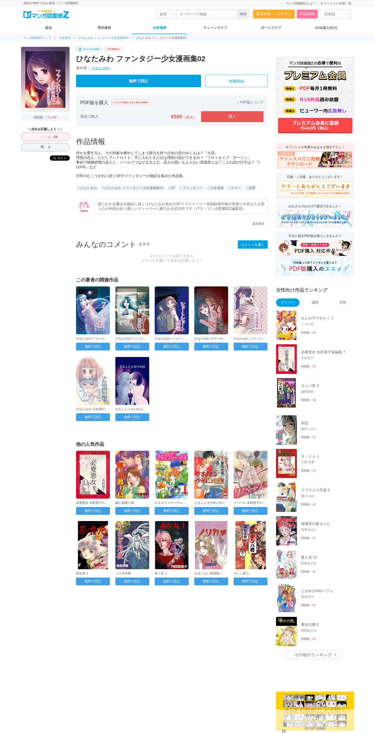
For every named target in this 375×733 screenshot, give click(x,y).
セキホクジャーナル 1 (170, 503)
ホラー (236, 188)
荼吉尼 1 (82, 573)
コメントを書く (253, 245)
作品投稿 (307, 14)
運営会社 (88, 699)
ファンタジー (193, 188)
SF (173, 188)
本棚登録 (236, 81)
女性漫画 (159, 28)
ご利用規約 (106, 699)
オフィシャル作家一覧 (336, 3)
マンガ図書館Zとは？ (301, 3)
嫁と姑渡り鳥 (124, 503)
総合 (48, 28)
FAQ (13, 699)
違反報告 (258, 223)
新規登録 (263, 14)
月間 (342, 302)
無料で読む (138, 81)
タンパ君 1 (241, 573)
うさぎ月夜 (123, 573)
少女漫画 (217, 188)
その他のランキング (313, 588)
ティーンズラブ (215, 28)
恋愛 (251, 188)
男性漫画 (104, 28)
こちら (311, 706)
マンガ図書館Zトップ (37, 37)
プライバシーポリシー (133, 699)
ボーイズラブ (271, 28)
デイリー (288, 302)
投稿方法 (27, 699)
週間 (315, 302)
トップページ (69, 699)
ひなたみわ (101, 68)
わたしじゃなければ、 (131, 409)
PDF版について (250, 102)
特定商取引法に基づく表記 (170, 699)
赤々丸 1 (161, 573)
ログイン (284, 14)
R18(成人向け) (326, 28)
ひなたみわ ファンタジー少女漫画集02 (103, 37)
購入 (232, 116)
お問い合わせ (46, 699)
